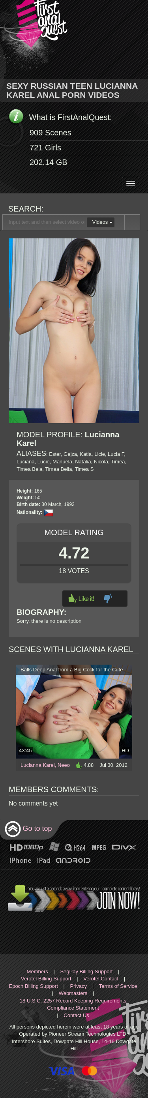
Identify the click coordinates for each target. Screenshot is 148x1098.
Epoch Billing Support (33, 986)
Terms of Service (118, 986)
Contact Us (76, 1015)
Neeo (64, 765)
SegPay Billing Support (86, 971)
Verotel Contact (100, 979)
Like (81, 598)
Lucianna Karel (38, 765)
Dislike (108, 598)
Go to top (28, 829)
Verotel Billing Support (46, 979)
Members (37, 971)
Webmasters (73, 993)
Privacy (78, 986)
